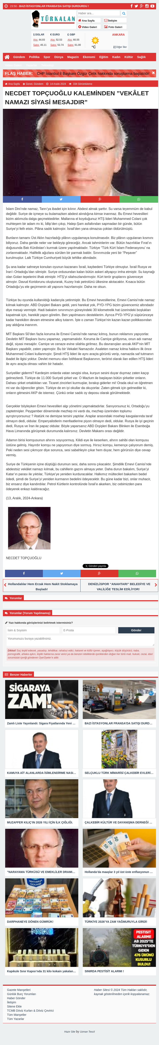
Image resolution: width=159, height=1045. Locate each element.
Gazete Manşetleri (19, 990)
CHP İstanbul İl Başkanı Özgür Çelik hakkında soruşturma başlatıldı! (93, 74)
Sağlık (141, 57)
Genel (29, 83)
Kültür (128, 57)
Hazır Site (69, 1031)
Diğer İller (120, 47)
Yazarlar (31, 65)
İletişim (110, 20)
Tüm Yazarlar (15, 1019)
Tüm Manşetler (16, 1014)
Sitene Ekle (14, 1006)
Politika (34, 57)
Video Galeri (87, 27)
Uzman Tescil (87, 1031)
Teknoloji (47, 65)
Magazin (73, 57)
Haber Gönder (16, 998)
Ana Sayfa (86, 20)
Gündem (19, 57)
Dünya (58, 57)
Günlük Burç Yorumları (21, 994)
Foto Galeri (113, 27)
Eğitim (103, 57)
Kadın (116, 57)
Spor (47, 57)
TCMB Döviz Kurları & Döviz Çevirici (30, 1010)
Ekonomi (89, 57)
